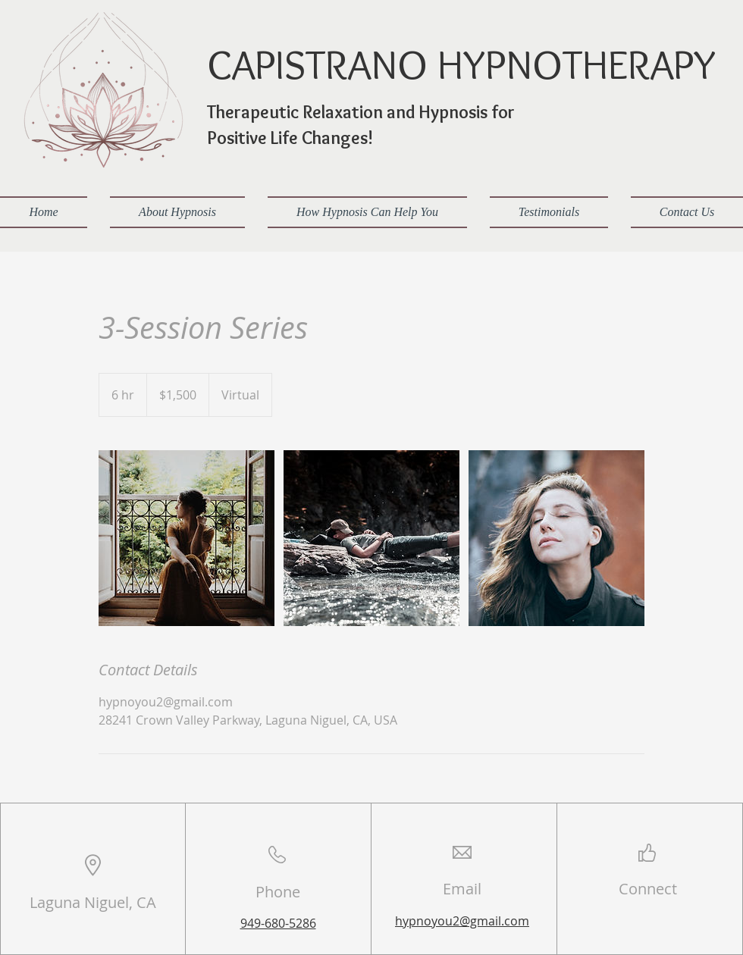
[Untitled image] (186, 538)
